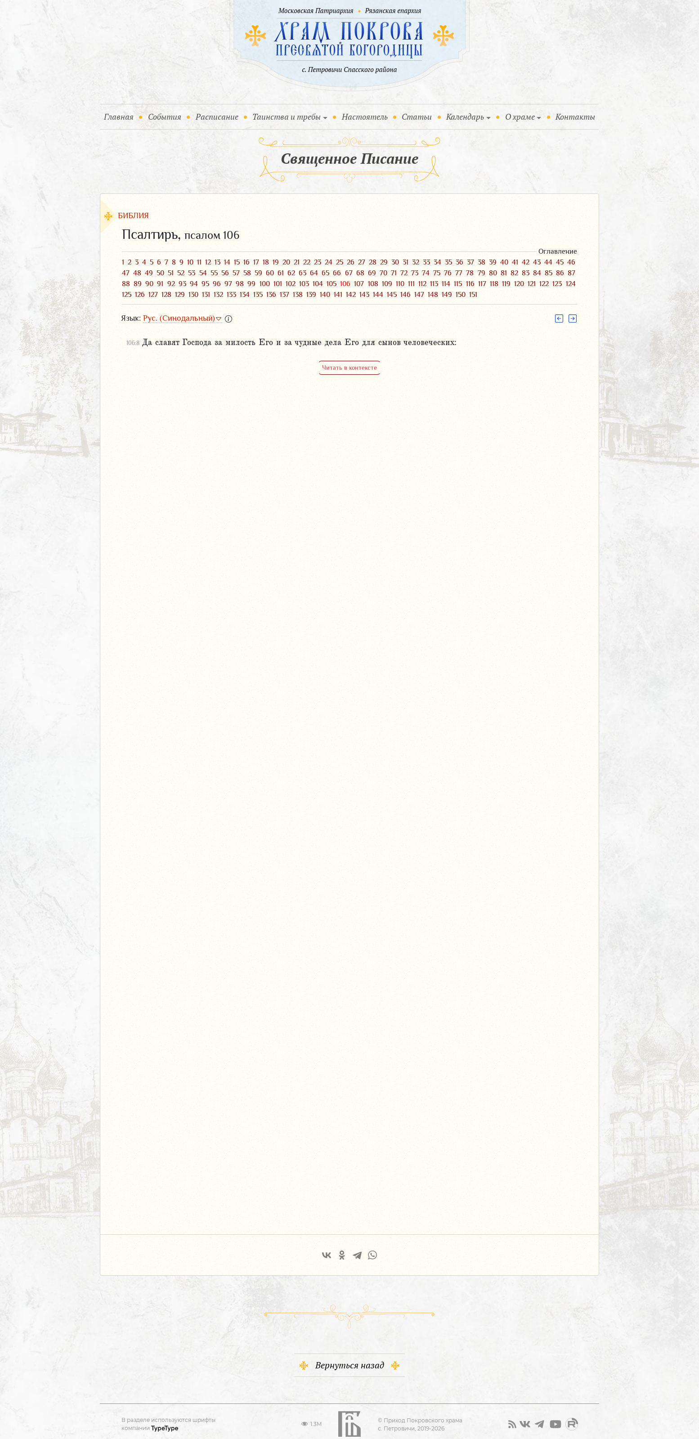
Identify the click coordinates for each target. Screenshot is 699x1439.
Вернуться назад (350, 1357)
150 (461, 295)
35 (448, 262)
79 (481, 273)
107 (359, 284)
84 (537, 273)
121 (532, 284)
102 (291, 284)
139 (311, 295)
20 (286, 262)
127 (153, 295)
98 (240, 284)
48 (137, 273)
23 (317, 262)
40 (504, 262)
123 (557, 284)
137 (284, 295)
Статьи (417, 116)
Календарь (465, 116)
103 (304, 284)
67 (349, 273)
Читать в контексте (349, 367)
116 (470, 284)
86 (560, 273)
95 (205, 284)
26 (350, 262)
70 (383, 273)
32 (415, 262)
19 (276, 262)
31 (405, 262)
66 (337, 273)
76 (448, 273)
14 (227, 262)
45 (560, 262)
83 (525, 273)
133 (231, 295)
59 (258, 273)
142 (351, 295)
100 (265, 284)
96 (217, 284)
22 (306, 262)
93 (182, 284)
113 (434, 284)
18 (266, 262)
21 (297, 262)
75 (436, 273)
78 (470, 273)
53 (191, 273)
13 (217, 262)
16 (246, 262)
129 (180, 295)
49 (149, 273)
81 (504, 273)
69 (372, 273)
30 (395, 262)
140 (325, 295)
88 (126, 284)
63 (302, 273)
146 (405, 295)
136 (271, 295)
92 (171, 284)
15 (237, 262)
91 (160, 284)
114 (446, 284)
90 (149, 284)
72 (404, 273)
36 (459, 262)
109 (387, 284)
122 (544, 284)
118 (494, 284)
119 (506, 284)
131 (206, 295)
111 (411, 284)
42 (525, 262)
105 (331, 284)
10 (190, 262)
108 (373, 284)
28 (372, 262)
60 (270, 273)
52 (180, 273)
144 (378, 295)
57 (236, 273)
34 (437, 262)
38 (481, 262)
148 (433, 295)
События (166, 116)
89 (138, 284)
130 (193, 295)
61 (281, 273)
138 (298, 295)
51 (171, 273)
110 (400, 284)
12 (208, 262)
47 (126, 273)
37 (470, 262)
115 (458, 284)
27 (361, 262)
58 (247, 273)
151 (473, 295)
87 (571, 273)
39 (493, 262)
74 (426, 273)
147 (419, 295)
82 (514, 273)
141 (338, 295)
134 (245, 295)
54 (203, 273)
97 (228, 284)
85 (548, 273)
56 (225, 273)
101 (277, 284)
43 (537, 262)
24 (328, 262)
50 (160, 273)
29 (384, 262)
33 (426, 262)
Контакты (575, 116)
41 (515, 262)
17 (256, 262)
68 (360, 273)
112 (422, 284)
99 (251, 284)
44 (548, 262)
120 (519, 284)
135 (258, 295)
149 (447, 295)
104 (318, 284)
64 (314, 273)
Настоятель (365, 116)
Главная (120, 116)
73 (414, 273)
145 (392, 295)
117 (482, 284)
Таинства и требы (286, 116)
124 (571, 284)
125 (126, 295)
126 (140, 295)
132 (218, 295)
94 (194, 284)
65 (325, 273)
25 (339, 262)
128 (166, 295)
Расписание (217, 116)
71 (394, 273)
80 (493, 273)
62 (291, 273)
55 (214, 273)
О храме (520, 116)
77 (458, 273)
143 (364, 295)
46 (571, 262)
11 (199, 262)
